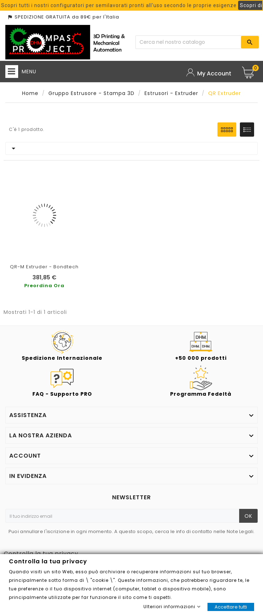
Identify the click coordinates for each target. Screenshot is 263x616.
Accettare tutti (231, 607)
